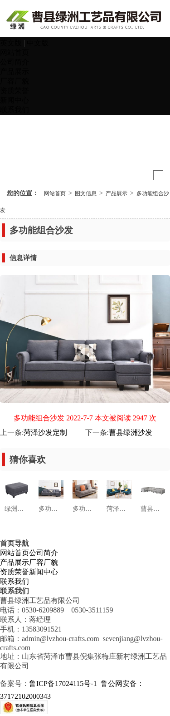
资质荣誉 (14, 90)
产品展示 (14, 71)
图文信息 (86, 193)
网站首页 (14, 52)
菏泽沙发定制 (45, 432)
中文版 (38, 43)
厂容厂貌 (14, 81)
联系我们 (14, 110)
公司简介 (14, 62)
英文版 (12, 43)
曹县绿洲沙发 (130, 432)
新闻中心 (14, 100)
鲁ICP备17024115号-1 (63, 683)
